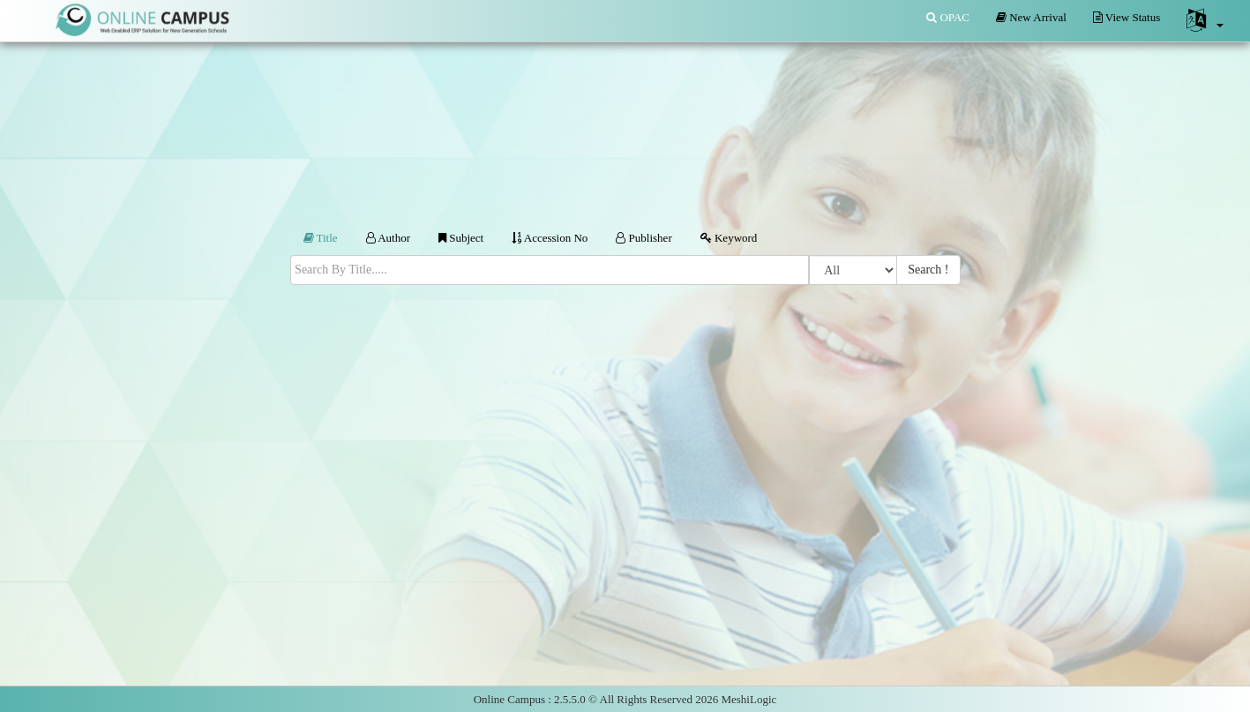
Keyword (729, 237)
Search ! (928, 269)
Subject (460, 237)
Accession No (550, 237)
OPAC (947, 17)
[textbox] (550, 269)
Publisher (643, 237)
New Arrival (1031, 17)
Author (388, 237)
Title (320, 237)
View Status (1126, 17)
